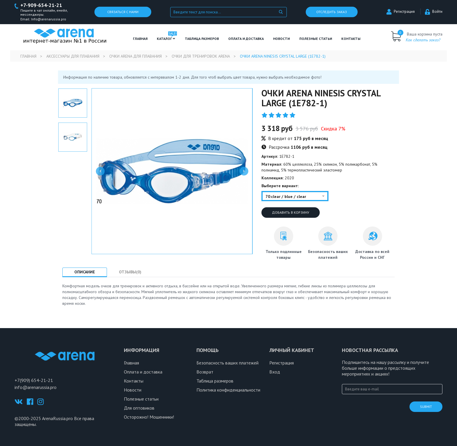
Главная (140, 38)
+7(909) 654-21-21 (34, 380)
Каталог (166, 38)
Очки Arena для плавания (135, 56)
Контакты (351, 38)
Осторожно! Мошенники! (149, 417)
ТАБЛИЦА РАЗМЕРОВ (202, 38)
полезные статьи (315, 38)
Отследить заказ (331, 12)
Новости (281, 38)
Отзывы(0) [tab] (130, 272)
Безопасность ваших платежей (227, 363)
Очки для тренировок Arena (201, 56)
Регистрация (400, 11)
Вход (274, 372)
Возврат (204, 372)
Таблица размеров (214, 381)
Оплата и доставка (246, 38)
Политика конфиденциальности (228, 390)
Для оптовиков (139, 408)
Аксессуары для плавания (72, 56)
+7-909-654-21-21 (41, 5)
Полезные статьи (141, 399)
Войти (433, 11)
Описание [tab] (84, 272)
